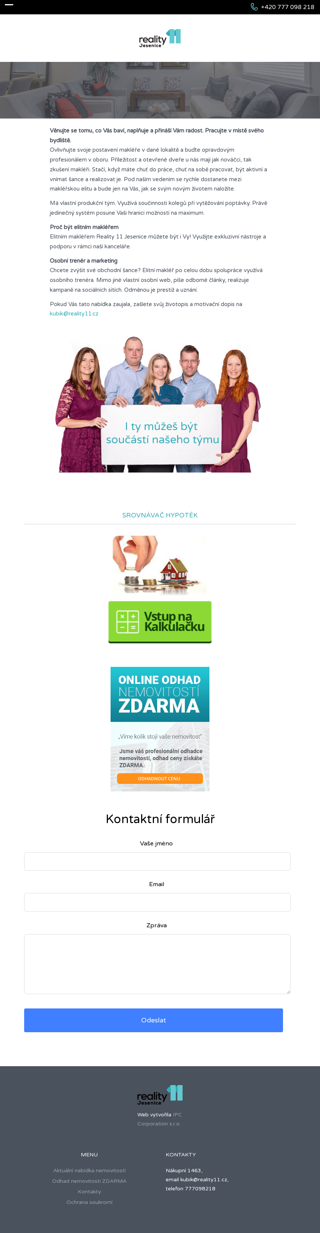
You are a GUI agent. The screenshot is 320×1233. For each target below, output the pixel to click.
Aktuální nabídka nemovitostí (89, 1170)
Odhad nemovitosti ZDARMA (89, 1181)
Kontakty (89, 1191)
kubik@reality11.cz (74, 313)
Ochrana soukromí (89, 1202)
